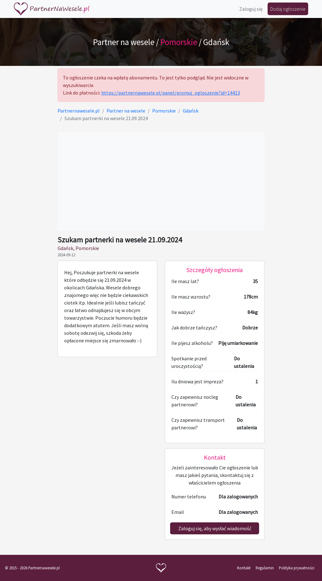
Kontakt (244, 567)
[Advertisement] (161, 181)
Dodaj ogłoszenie (288, 9)
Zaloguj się (251, 9)
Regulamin (265, 567)
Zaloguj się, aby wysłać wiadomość (214, 528)
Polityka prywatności (296, 567)
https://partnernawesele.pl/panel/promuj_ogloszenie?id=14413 (170, 93)
